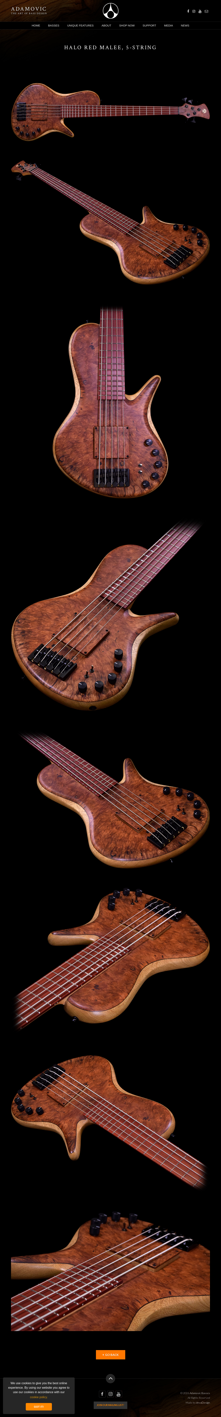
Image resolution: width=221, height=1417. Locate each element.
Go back (110, 1354)
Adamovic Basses (110, 11)
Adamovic (29, 9)
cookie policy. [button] (39, 1397)
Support (149, 25)
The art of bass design (29, 13)
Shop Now (127, 25)
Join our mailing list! (110, 1405)
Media (168, 25)
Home (36, 25)
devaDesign (203, 1402)
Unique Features (80, 25)
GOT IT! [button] (39, 1406)
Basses (53, 25)
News (185, 25)
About (106, 25)
